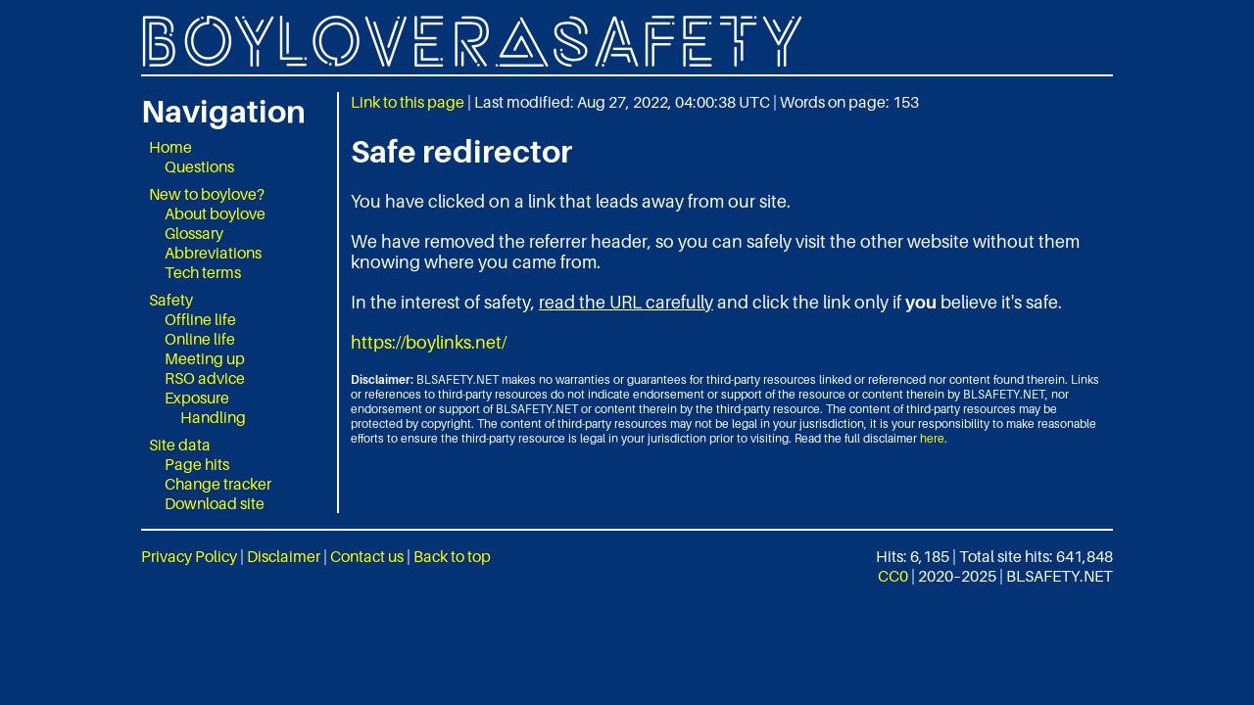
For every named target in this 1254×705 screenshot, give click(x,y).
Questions (199, 166)
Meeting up (205, 358)
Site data (180, 444)
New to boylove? (207, 194)
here (932, 438)
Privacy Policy (189, 556)
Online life (200, 339)
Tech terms (203, 272)
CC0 (893, 576)
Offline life (200, 319)
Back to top (452, 556)
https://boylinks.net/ (428, 342)
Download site (215, 503)
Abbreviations (213, 252)
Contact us (367, 556)
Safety (171, 299)
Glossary (194, 233)
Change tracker (218, 484)
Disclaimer (283, 556)
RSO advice (205, 378)
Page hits (197, 464)
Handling (213, 417)
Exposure (197, 397)
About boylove (215, 213)
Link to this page (407, 102)
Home (170, 147)
